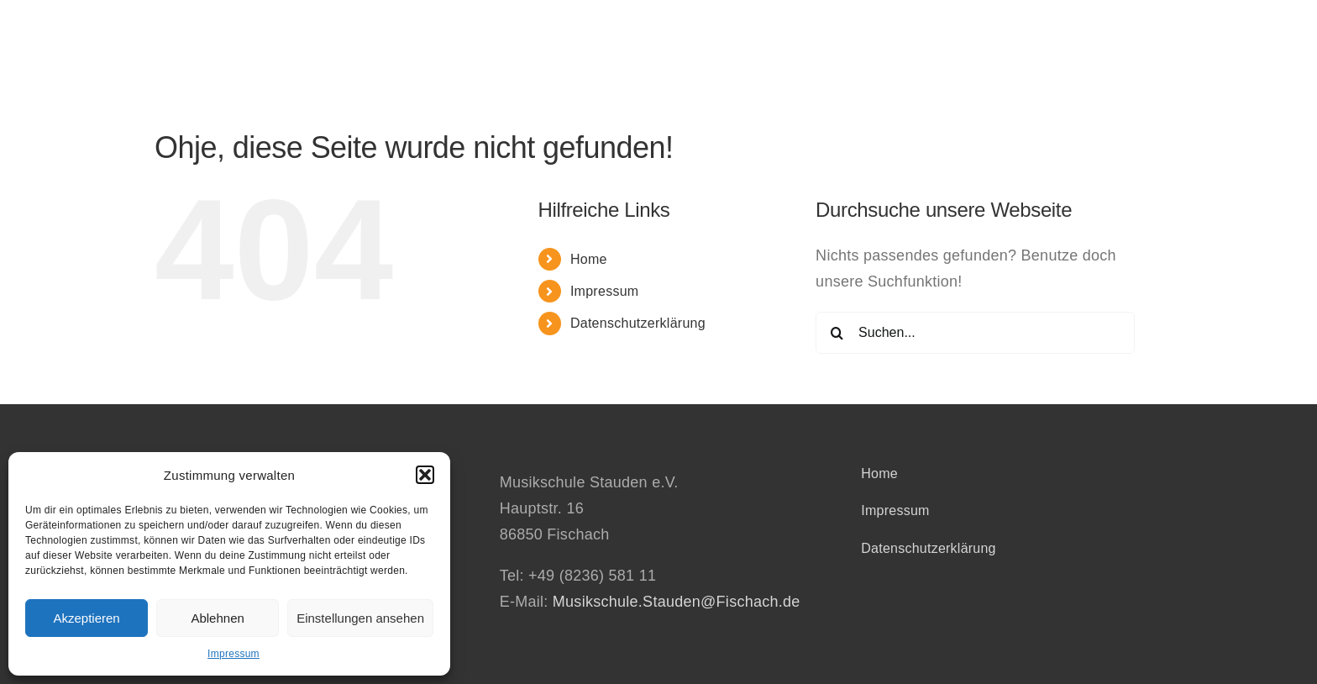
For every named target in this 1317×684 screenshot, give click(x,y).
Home (588, 259)
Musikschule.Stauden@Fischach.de (676, 601)
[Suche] (837, 333)
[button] (425, 474)
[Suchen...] (975, 333)
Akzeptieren (86, 618)
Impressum (233, 654)
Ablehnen (217, 618)
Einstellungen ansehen (360, 618)
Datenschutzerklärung (638, 323)
